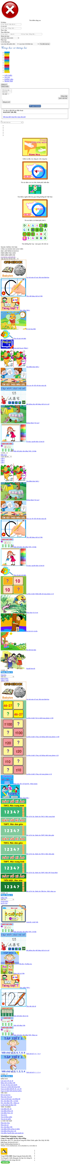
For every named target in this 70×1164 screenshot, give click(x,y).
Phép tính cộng (5, 1123)
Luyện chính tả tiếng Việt (8, 1105)
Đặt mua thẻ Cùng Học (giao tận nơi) (14, 117)
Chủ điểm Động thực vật (8, 1131)
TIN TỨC (7, 77)
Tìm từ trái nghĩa (6, 1119)
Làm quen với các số (7, 1081)
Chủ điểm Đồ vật (6, 1109)
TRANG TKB (8, 81)
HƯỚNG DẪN (8, 79)
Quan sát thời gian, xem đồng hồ (10, 1099)
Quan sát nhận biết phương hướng (11, 1091)
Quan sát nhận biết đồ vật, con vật (11, 1089)
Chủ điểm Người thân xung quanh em (12, 1133)
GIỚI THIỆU (8, 75)
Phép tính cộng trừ (6, 1097)
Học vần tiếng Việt (6, 1127)
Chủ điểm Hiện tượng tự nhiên (10, 1129)
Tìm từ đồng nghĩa (6, 1117)
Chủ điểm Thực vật (7, 1113)
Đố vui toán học (5, 1095)
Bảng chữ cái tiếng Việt (8, 1083)
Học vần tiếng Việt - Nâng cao (10, 1103)
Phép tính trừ (5, 1125)
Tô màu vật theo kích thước (9, 1085)
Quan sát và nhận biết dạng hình (10, 1087)
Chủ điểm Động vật (7, 1111)
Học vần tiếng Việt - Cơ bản (9, 1101)
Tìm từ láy (4, 1115)
